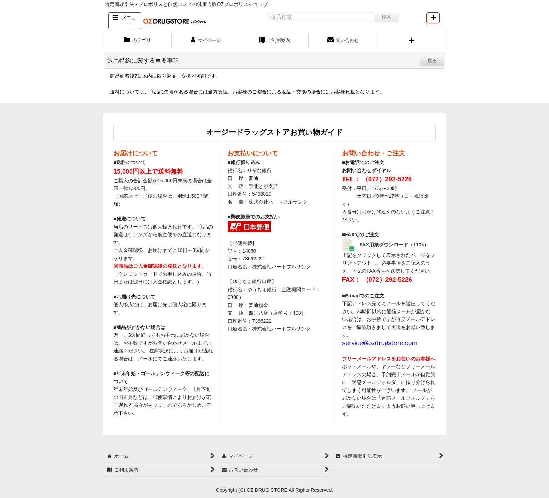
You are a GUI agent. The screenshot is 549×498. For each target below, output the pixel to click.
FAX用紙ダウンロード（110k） (394, 244)
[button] (124, 20)
